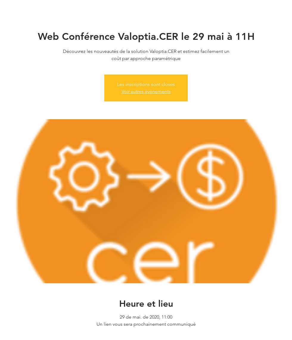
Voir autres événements (146, 91)
